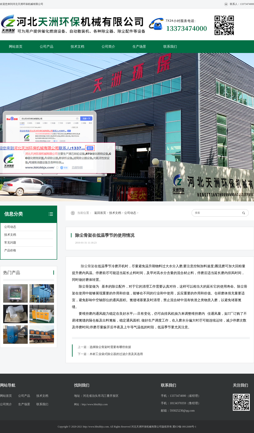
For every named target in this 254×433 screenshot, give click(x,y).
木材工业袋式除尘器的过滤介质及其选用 (116, 354)
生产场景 (139, 46)
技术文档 (77, 46)
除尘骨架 (87, 266)
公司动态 (10, 226)
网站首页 (15, 46)
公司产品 (46, 46)
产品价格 (10, 250)
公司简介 (108, 46)
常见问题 (10, 242)
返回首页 (100, 212)
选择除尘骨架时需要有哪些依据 (110, 347)
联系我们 (170, 46)
